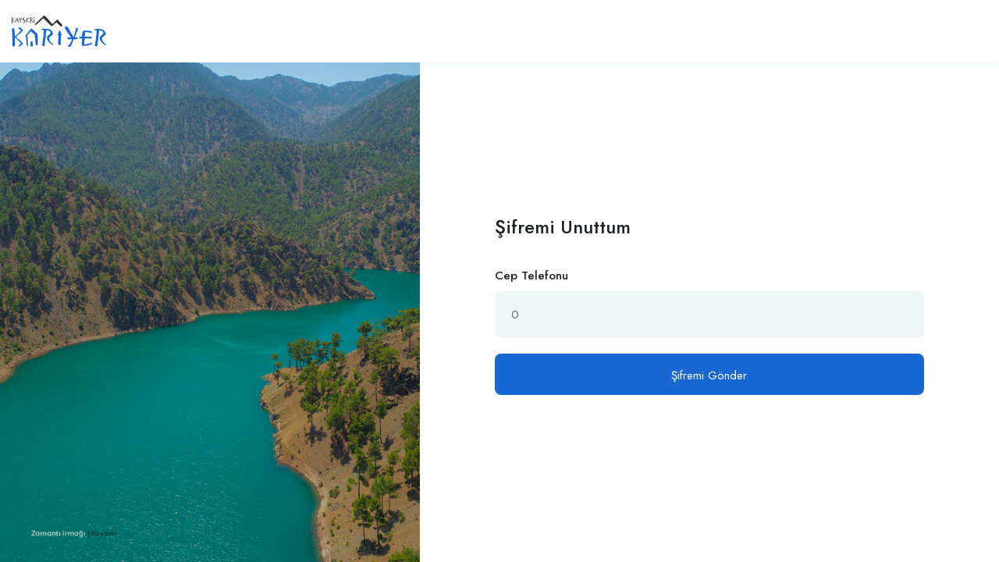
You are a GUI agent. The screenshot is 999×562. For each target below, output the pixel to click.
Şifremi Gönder (709, 375)
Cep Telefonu (531, 275)
